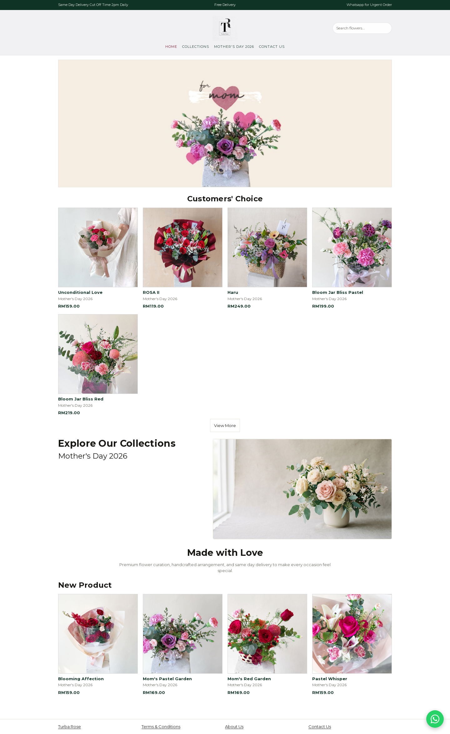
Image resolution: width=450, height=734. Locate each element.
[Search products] (362, 28)
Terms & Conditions (161, 726)
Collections (195, 46)
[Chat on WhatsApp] (435, 719)
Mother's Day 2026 (234, 46)
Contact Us (272, 46)
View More (225, 425)
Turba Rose (69, 726)
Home (171, 46)
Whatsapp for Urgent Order (369, 5)
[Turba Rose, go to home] (225, 28)
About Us (234, 726)
